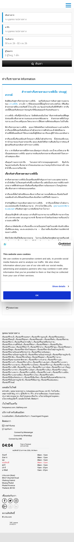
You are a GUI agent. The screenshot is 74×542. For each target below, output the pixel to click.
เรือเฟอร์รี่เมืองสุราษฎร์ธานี (12, 380)
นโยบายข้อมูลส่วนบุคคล (48, 396)
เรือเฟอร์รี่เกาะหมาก (10, 372)
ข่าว (17, 394)
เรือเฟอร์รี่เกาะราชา (10, 370)
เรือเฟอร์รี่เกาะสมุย (59, 370)
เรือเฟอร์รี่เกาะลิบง (43, 370)
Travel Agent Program (39, 416)
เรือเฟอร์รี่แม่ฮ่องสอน (49, 380)
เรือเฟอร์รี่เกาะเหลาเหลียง (12, 375)
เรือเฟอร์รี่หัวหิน (8, 357)
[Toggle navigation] (69, 5)
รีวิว (32, 394)
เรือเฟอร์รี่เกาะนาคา (59, 362)
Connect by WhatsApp (17, 435)
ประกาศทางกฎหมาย (10, 396)
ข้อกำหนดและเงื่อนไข (28, 396)
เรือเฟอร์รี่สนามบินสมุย (40, 352)
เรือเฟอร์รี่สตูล (7, 349)
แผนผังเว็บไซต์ (24, 399)
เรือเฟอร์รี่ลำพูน (50, 347)
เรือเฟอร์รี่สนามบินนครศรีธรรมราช (16, 352)
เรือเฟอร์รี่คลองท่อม (56, 337)
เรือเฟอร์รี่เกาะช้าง (24, 362)
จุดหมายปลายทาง (18, 391)
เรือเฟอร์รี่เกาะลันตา (27, 370)
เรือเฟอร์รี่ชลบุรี (8, 339)
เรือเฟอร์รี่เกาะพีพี (9, 367)
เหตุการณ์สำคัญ (8, 394)
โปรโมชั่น (55, 391)
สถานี (47, 391)
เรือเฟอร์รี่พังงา (29, 344)
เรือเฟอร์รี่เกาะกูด (54, 360)
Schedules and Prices (35, 391)
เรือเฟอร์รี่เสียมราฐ (32, 380)
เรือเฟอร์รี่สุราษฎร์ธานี (61, 355)
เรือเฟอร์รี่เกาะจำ (8, 362)
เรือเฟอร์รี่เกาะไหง (31, 375)
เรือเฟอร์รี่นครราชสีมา (23, 342)
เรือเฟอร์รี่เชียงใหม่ (31, 377)
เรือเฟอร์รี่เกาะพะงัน (61, 365)
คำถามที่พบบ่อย (41, 394)
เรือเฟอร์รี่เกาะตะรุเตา (41, 362)
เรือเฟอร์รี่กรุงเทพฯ (22, 337)
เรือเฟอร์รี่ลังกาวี (22, 347)
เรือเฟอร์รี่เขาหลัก (46, 375)
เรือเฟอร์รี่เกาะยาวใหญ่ (61, 367)
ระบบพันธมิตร (7, 416)
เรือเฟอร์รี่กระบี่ (8, 337)
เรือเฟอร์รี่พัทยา (42, 344)
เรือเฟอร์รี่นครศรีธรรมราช (43, 342)
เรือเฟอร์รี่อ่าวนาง (53, 357)
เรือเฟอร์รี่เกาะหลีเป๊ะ (27, 372)
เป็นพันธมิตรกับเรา (22, 416)
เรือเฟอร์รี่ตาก (7, 342)
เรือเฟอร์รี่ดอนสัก (36, 339)
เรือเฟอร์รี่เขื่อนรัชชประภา (12, 377)
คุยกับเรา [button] (7, 429)
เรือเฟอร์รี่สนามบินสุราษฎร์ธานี (14, 355)
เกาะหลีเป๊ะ (13, 104)
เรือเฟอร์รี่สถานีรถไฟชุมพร (25, 349)
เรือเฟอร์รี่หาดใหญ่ (23, 357)
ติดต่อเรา (34, 399)
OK (37, 295)
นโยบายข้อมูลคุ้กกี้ (9, 399)
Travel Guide (54, 394)
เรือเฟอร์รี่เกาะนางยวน (11, 365)
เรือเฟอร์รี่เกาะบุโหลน (29, 365)
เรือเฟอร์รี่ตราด (62, 339)
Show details (58, 286)
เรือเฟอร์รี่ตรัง (49, 339)
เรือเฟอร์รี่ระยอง (8, 347)
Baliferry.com (21, 407)
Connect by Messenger (17, 432)
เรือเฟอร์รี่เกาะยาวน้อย (41, 367)
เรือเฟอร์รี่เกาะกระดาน (37, 360)
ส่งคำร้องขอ (8, 425)
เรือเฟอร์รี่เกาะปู (46, 365)
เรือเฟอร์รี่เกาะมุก (24, 367)
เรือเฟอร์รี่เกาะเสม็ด (60, 372)
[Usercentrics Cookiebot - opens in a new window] (58, 244)
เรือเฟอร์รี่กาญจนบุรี (39, 337)
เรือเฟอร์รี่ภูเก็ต (56, 344)
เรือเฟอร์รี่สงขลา (64, 347)
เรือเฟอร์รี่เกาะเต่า (44, 372)
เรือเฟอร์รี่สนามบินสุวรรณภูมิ (39, 355)
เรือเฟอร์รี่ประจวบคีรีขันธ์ (12, 344)
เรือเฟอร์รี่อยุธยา (38, 357)
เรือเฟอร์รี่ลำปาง (36, 347)
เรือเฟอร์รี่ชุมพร (22, 339)
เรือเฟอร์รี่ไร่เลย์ (8, 382)
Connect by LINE (12, 439)
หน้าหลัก (5, 391)
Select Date (12, 308)
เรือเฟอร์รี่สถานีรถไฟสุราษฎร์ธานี (50, 349)
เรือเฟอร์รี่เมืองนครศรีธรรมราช (52, 377)
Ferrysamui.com (8, 407)
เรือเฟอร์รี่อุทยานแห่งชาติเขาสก (14, 360)
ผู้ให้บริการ (25, 394)
